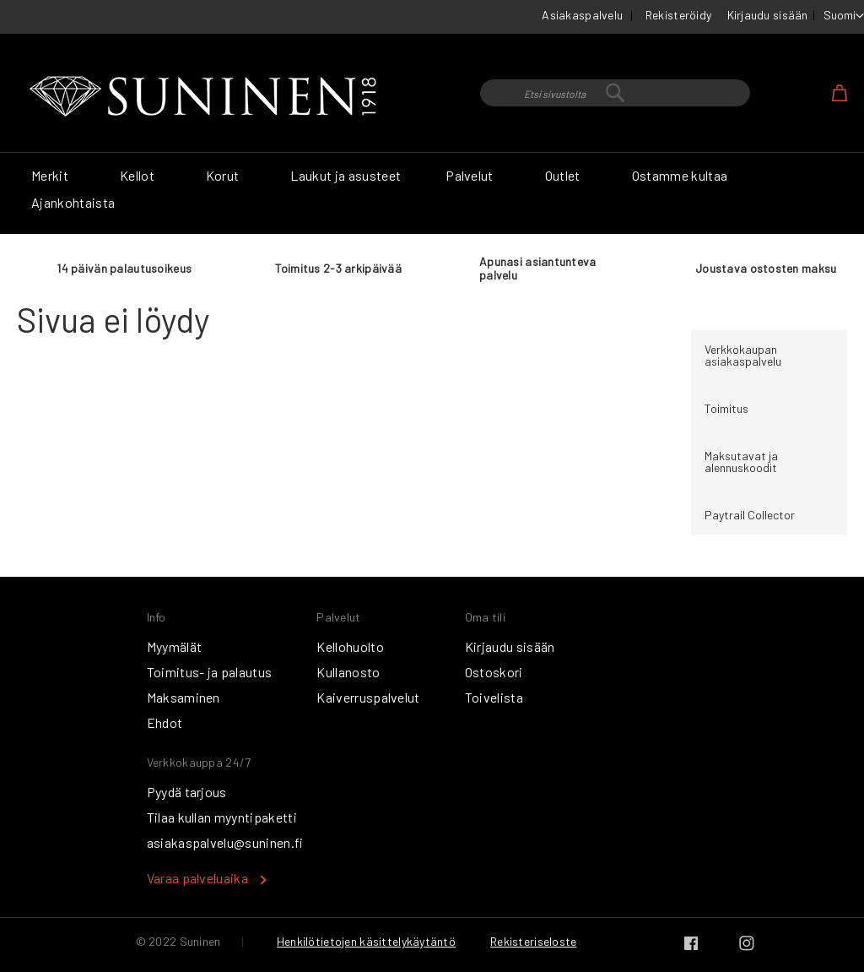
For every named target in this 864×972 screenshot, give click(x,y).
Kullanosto (348, 672)
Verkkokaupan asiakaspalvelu (743, 355)
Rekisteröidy (678, 15)
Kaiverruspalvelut (367, 697)
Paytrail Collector (750, 515)
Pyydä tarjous (187, 792)
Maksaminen (183, 697)
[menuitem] (53, 175)
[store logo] (207, 97)
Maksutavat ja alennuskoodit (741, 461)
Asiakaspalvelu (582, 15)
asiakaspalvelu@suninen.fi (225, 842)
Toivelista (494, 697)
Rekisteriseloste (533, 941)
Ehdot (165, 722)
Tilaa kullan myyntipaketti (222, 817)
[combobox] (615, 92)
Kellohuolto (350, 646)
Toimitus (726, 408)
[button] (844, 16)
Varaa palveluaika (197, 878)
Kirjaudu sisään (767, 15)
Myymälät (174, 646)
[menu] (432, 193)
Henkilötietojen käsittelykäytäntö (366, 941)
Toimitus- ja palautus (210, 672)
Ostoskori (494, 672)
